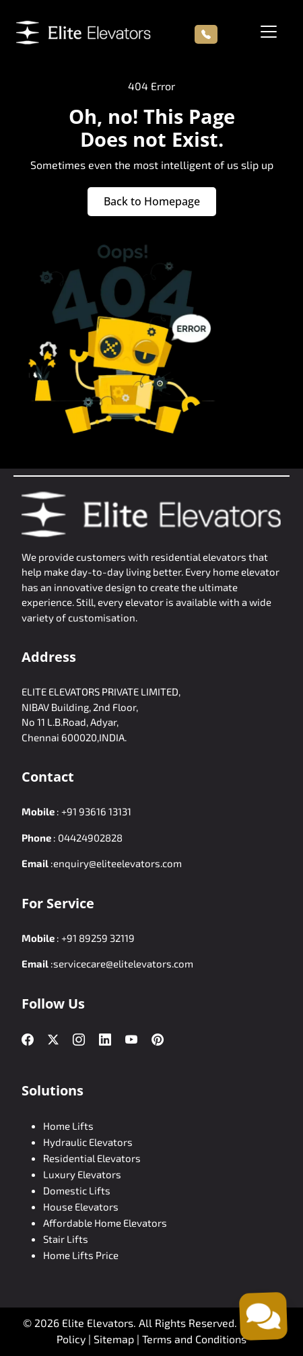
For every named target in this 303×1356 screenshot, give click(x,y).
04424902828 (90, 838)
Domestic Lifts (76, 1190)
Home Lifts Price (81, 1255)
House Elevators (81, 1206)
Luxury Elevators (82, 1174)
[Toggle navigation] (268, 31)
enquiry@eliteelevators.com (117, 863)
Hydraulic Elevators (88, 1142)
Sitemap (115, 1338)
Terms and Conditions (194, 1338)
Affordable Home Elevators (105, 1223)
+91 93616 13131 (96, 811)
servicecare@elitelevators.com (123, 963)
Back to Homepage (152, 201)
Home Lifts (68, 1126)
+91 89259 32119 (98, 938)
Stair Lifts (65, 1239)
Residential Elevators (92, 1158)
